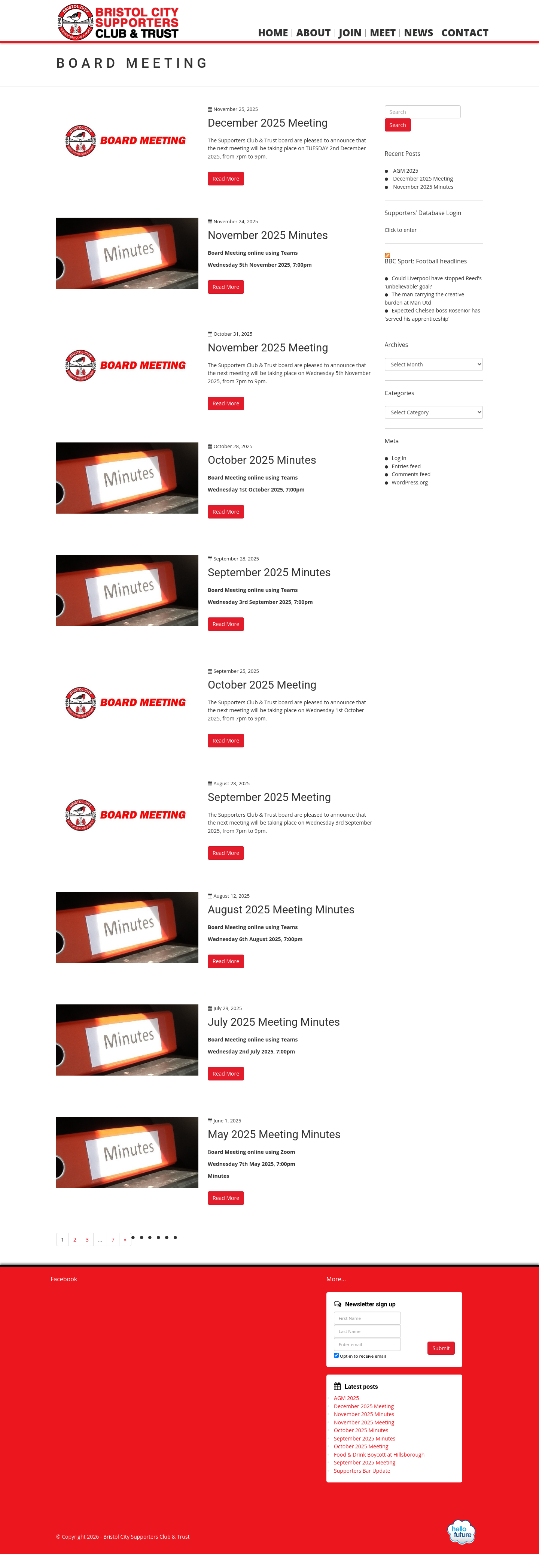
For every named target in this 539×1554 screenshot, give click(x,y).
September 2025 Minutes (271, 572)
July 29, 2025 (227, 1008)
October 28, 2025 (232, 446)
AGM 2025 (405, 170)
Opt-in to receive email (360, 1355)
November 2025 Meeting (269, 347)
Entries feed (406, 466)
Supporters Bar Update (362, 1470)
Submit (441, 1347)
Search (398, 125)
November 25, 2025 (235, 109)
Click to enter (401, 229)
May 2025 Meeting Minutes (276, 1134)
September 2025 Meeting (271, 797)
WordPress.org (410, 482)
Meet (383, 33)
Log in (399, 458)
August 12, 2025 (231, 895)
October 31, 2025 (232, 333)
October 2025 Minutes (263, 459)
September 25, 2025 (236, 671)
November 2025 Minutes (269, 235)
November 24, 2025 (235, 221)
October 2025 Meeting (263, 684)
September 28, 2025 (236, 558)
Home (273, 33)
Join (350, 33)
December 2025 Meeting (269, 122)
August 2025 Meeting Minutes (283, 909)
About (313, 33)
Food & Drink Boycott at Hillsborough (379, 1454)
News (418, 33)
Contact (464, 33)
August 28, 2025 (231, 783)
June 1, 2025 (227, 1120)
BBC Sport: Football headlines (426, 261)
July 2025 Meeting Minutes (275, 1021)
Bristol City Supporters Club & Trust (146, 1536)
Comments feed (411, 474)
